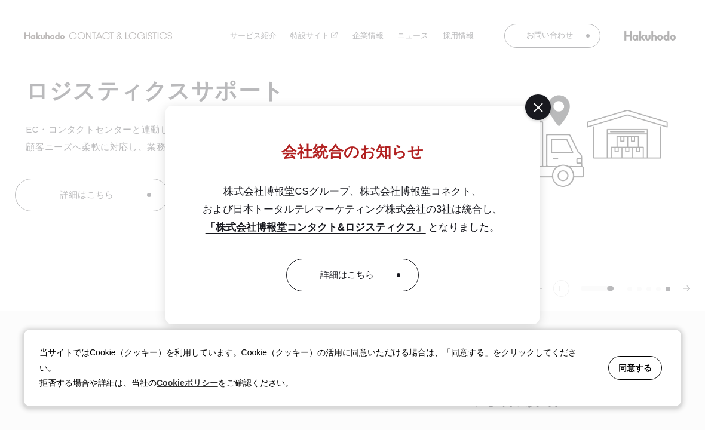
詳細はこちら (347, 275)
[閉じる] (537, 106)
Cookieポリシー (187, 383)
